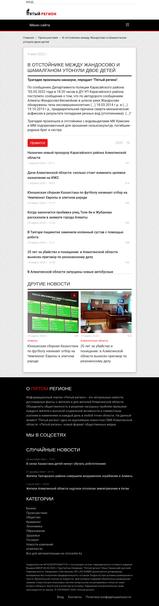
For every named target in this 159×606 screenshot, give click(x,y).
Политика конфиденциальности (108, 597)
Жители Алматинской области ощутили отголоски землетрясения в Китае (77, 488)
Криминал (33, 522)
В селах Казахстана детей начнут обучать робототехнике (66, 463)
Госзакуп (32, 540)
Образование (35, 531)
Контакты (75, 597)
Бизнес (31, 508)
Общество (33, 517)
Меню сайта (80, 25)
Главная (28, 37)
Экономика (34, 526)
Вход (29, 2)
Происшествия (48, 37)
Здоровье (33, 535)
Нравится (37, 143)
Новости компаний (39, 544)
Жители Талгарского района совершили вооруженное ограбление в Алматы (79, 476)
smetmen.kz (34, 549)
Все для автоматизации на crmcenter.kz (54, 553)
